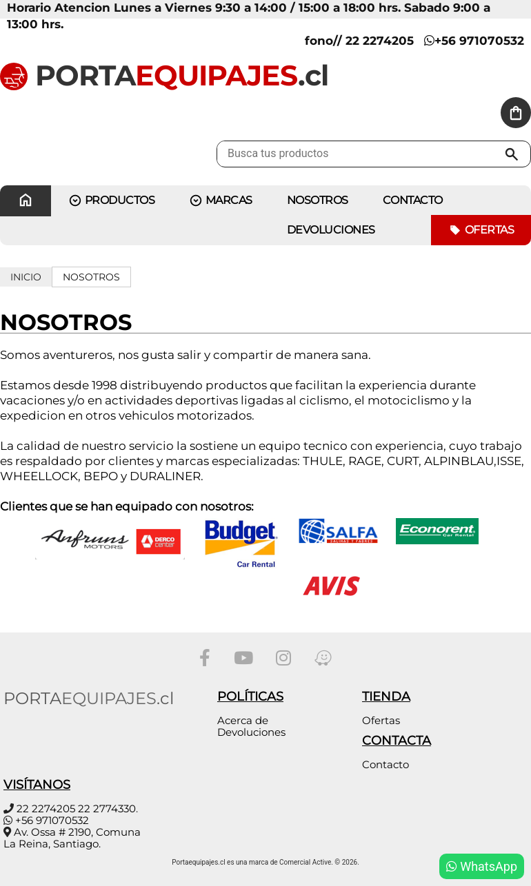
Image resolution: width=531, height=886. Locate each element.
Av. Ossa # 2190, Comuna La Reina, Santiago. (72, 837)
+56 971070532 (474, 41)
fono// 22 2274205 (359, 41)
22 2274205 (46, 808)
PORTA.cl (164, 75)
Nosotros (317, 200)
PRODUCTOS (111, 201)
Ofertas (481, 230)
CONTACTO (413, 200)
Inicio (25, 277)
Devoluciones (331, 229)
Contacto (385, 764)
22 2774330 (107, 808)
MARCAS (220, 201)
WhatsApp (481, 866)
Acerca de (242, 720)
